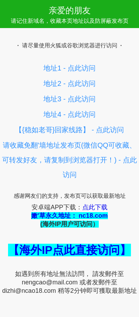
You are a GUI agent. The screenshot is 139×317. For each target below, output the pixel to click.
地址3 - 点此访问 (69, 99)
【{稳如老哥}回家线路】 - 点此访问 (69, 130)
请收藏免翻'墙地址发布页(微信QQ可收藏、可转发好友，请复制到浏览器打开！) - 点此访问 (69, 159)
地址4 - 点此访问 (69, 114)
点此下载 (94, 207)
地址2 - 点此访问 (69, 83)
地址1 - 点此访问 (69, 68)
